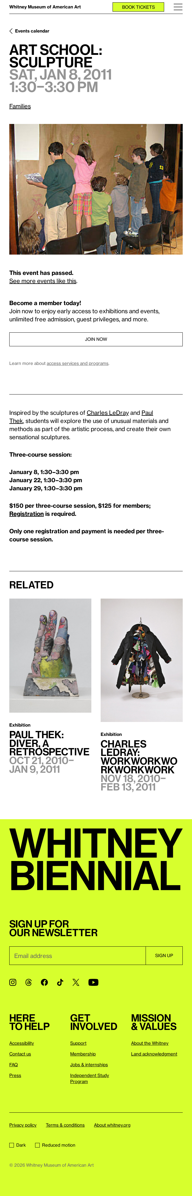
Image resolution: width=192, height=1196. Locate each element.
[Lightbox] (96, 189)
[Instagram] (13, 982)
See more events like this (42, 280)
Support (78, 1043)
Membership (83, 1053)
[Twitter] (76, 982)
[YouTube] (93, 982)
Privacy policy (23, 1124)
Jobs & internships (89, 1064)
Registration (26, 513)
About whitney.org (112, 1124)
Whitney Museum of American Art (45, 6)
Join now (96, 339)
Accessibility (21, 1043)
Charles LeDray (108, 412)
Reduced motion (55, 1145)
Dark (17, 1145)
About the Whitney (150, 1043)
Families (20, 105)
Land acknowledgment (154, 1053)
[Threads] (28, 982)
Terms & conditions (65, 1124)
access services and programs (77, 363)
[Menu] (178, 7)
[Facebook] (44, 982)
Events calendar (32, 30)
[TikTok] (60, 982)
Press (15, 1075)
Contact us (20, 1053)
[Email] (77, 955)
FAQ (13, 1064)
